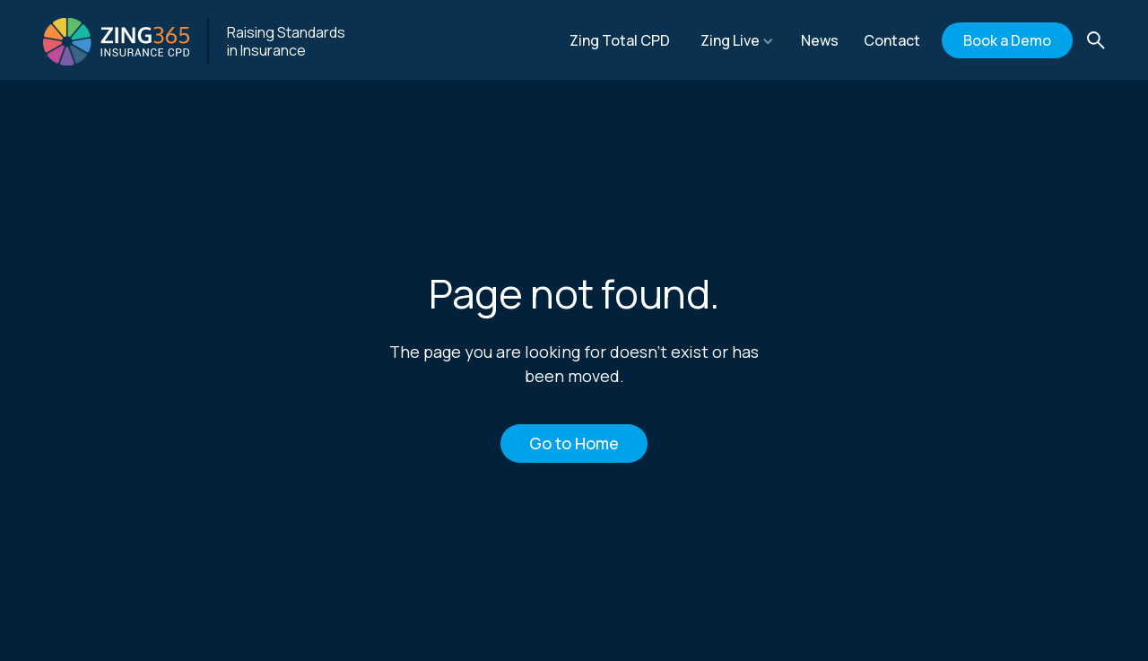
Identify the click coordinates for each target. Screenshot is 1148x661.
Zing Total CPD (620, 40)
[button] (737, 40)
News (820, 40)
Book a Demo (1007, 40)
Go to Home (574, 443)
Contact (892, 40)
